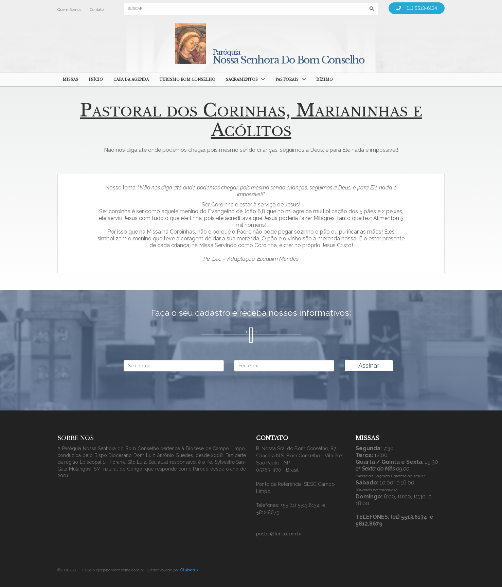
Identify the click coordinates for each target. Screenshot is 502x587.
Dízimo (324, 79)
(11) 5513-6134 (416, 8)
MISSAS (70, 79)
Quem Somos (69, 9)
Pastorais (287, 79)
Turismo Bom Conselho (187, 79)
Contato (97, 9)
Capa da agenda (131, 79)
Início (96, 79)
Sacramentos (242, 79)
